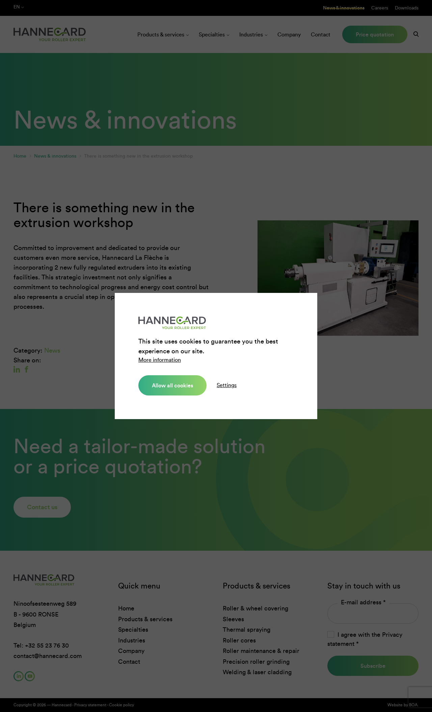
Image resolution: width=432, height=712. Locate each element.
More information (159, 360)
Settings (227, 385)
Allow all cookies (172, 385)
